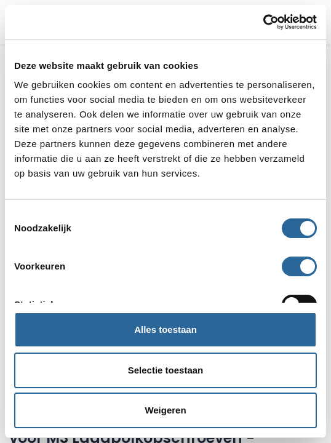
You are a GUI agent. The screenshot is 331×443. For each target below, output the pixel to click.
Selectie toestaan (166, 370)
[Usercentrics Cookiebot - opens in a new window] (263, 22)
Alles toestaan (165, 329)
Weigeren (165, 410)
